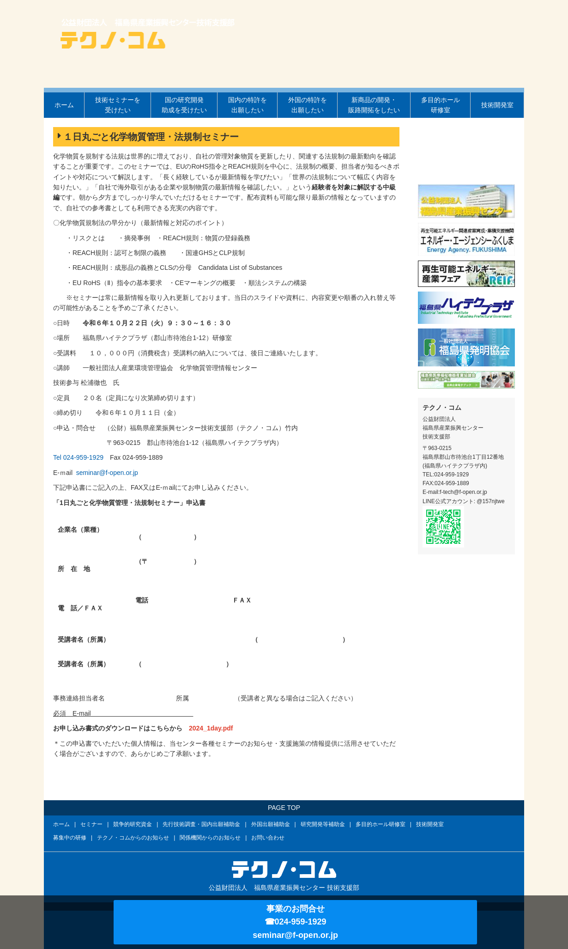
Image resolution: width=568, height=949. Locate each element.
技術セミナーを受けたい (117, 105)
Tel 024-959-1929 (78, 457)
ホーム (64, 105)
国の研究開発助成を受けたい (184, 105)
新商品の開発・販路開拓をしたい (374, 105)
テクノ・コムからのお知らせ (133, 837)
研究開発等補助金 (323, 824)
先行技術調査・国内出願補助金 (201, 824)
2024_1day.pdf (211, 728)
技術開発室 (497, 105)
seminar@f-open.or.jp (107, 472)
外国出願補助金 (270, 824)
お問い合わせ (267, 837)
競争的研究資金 (132, 824)
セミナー (91, 824)
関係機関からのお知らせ (210, 837)
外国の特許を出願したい (307, 105)
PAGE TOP (284, 807)
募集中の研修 (69, 837)
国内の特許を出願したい (247, 105)
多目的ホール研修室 (440, 105)
